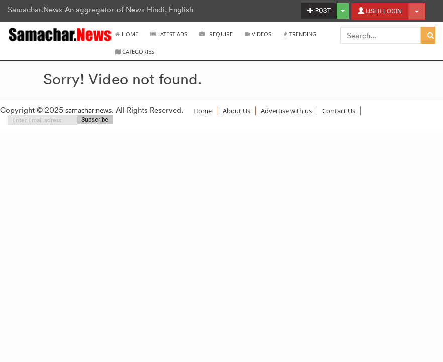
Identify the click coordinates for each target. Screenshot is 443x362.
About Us (236, 110)
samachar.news (88, 110)
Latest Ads (168, 34)
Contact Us (338, 110)
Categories (134, 51)
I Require (216, 34)
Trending (299, 34)
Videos (258, 34)
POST (319, 10)
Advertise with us (286, 110)
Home (126, 34)
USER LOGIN (380, 11)
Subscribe (94, 119)
